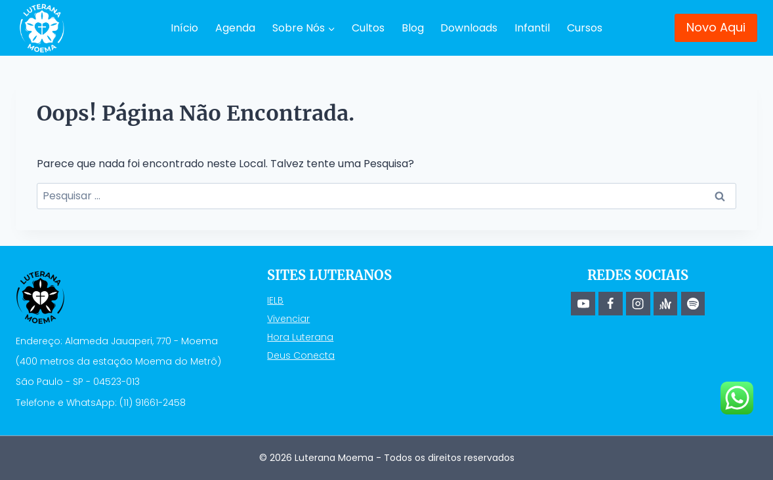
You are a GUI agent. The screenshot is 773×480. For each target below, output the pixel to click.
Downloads (468, 27)
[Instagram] (638, 303)
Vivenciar (288, 318)
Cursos (584, 27)
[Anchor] (665, 303)
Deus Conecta (301, 355)
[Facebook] (610, 303)
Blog (413, 27)
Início (184, 27)
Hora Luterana (300, 337)
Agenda (235, 27)
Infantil (532, 27)
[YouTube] (583, 303)
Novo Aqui (715, 27)
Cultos (368, 27)
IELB (275, 300)
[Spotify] (693, 303)
